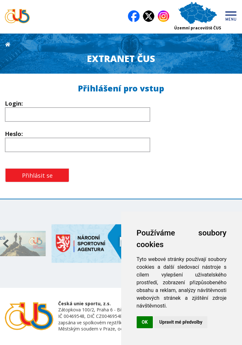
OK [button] (145, 322)
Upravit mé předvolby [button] (180, 322)
